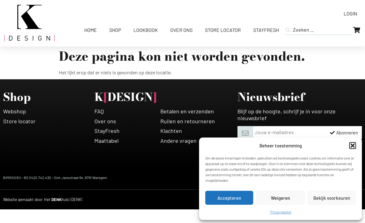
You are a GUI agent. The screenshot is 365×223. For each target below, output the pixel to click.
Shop (115, 30)
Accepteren (229, 198)
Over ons (181, 30)
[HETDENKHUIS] (63, 200)
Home (90, 30)
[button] (353, 145)
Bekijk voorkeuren (331, 198)
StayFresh (266, 30)
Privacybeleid (280, 212)
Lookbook (145, 30)
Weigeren (280, 198)
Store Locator (223, 30)
